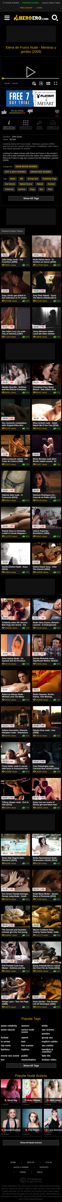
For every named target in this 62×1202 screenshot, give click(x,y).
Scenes (51, 184)
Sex (41, 189)
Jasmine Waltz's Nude (51, 3)
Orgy (32, 189)
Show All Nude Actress (31, 1143)
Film (50, 189)
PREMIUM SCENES (30, 3)
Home (13, 1162)
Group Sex (33, 179)
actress (21, 189)
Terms (23, 1172)
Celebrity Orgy (49, 179)
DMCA (39, 1172)
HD (21, 179)
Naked (40, 184)
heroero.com (36, 1179)
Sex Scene (10, 184)
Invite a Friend (21, 1167)
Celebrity (9, 189)
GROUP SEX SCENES (41, 172)
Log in (48, 1162)
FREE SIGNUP (26, 8)
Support (44, 1167)
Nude (12, 179)
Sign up (30, 1162)
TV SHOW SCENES (11, 3)
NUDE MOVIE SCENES (26, 166)
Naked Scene (26, 184)
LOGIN (39, 8)
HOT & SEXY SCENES (15, 172)
